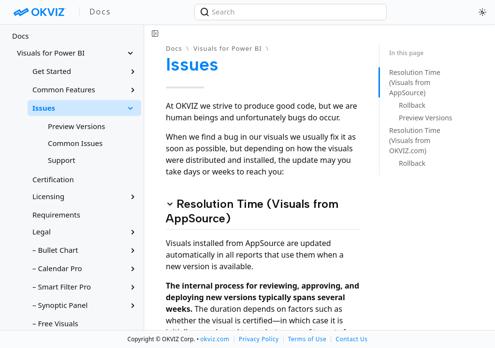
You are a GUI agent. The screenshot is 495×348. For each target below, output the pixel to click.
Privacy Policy (259, 339)
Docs (20, 36)
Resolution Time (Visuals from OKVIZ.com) (414, 140)
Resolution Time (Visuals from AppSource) (414, 82)
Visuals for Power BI (227, 48)
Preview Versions (425, 117)
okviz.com (214, 339)
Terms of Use (307, 339)
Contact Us (351, 339)
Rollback (412, 105)
